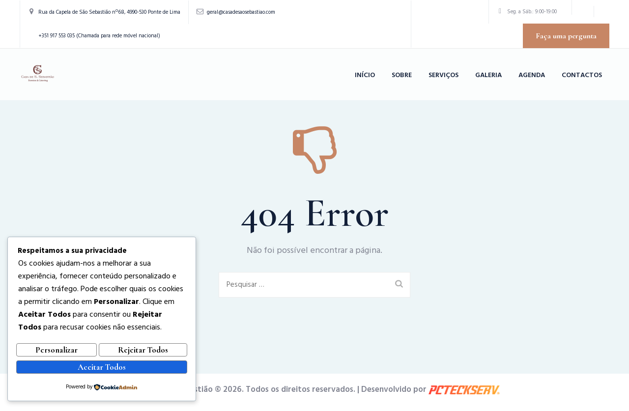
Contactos (582, 75)
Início (365, 75)
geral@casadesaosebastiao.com (241, 12)
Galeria (488, 75)
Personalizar (56, 353)
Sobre (402, 75)
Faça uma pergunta (566, 36)
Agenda (531, 75)
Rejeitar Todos (143, 353)
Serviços (443, 75)
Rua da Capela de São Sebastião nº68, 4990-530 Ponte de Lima (109, 12)
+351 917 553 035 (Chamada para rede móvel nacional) (99, 35)
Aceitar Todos (102, 368)
